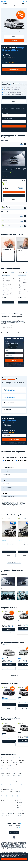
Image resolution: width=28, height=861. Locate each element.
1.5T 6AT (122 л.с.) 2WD (22, 460)
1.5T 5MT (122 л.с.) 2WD (9, 460)
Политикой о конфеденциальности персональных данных (12, 856)
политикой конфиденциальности (10, 364)
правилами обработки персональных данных (17, 73)
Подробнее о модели (8, 302)
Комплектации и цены (6, 5)
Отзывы (17, 829)
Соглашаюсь (14, 858)
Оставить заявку (14, 126)
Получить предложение (14, 69)
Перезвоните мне (14, 832)
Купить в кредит (14, 40)
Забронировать (14, 195)
